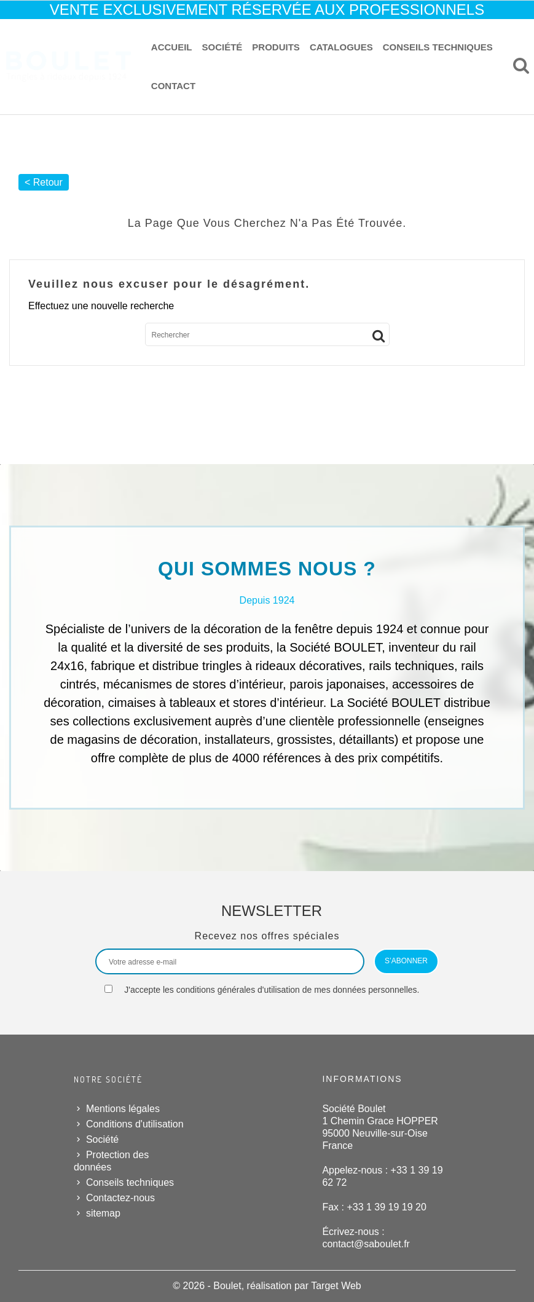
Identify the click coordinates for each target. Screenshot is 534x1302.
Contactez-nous (120, 1198)
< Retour (44, 182)
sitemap (103, 1213)
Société (222, 47)
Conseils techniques (438, 47)
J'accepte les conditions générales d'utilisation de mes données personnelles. (271, 990)
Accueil (171, 47)
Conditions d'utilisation (135, 1124)
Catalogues (341, 47)
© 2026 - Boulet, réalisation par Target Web (267, 1285)
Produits (276, 47)
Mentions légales (123, 1108)
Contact (173, 86)
